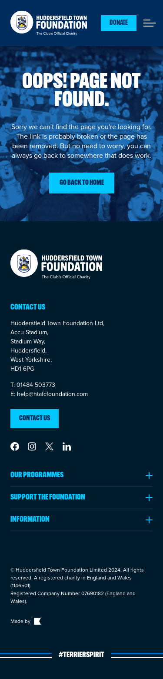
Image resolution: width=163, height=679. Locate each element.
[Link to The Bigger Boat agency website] (36, 621)
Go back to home (82, 183)
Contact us (34, 418)
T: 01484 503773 (32, 384)
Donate (119, 23)
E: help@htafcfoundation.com (49, 394)
